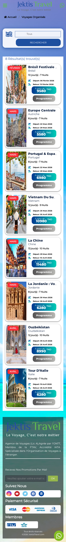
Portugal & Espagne (45, 154)
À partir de (40, 88)
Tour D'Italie (38, 371)
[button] (38, 34)
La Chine (35, 240)
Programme (44, 98)
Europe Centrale (42, 110)
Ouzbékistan (39, 327)
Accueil (10, 17)
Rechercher (38, 42)
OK (53, 478)
